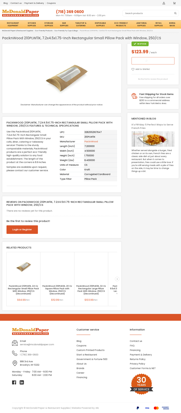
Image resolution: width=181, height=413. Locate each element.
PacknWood (91, 141)
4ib (97, 408)
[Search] (150, 13)
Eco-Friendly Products (44, 31)
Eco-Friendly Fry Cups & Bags (66, 31)
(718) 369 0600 (70, 11)
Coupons (51, 3)
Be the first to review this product (153, 79)
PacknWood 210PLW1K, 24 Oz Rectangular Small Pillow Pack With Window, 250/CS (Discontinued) (23, 290)
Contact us (16, 3)
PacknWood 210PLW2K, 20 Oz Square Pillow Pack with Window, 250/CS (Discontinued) (57, 290)
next (117, 279)
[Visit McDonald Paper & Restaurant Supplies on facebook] (14, 382)
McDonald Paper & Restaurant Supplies (17, 31)
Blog (6, 3)
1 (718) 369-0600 (29, 354)
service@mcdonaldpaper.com (37, 344)
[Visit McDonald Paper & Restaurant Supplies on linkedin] (22, 382)
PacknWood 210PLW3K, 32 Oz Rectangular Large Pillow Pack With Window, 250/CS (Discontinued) (91, 290)
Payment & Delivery (34, 3)
